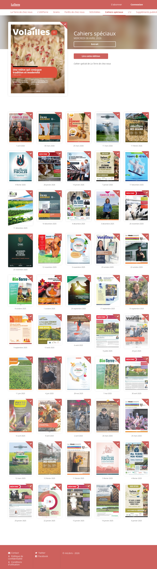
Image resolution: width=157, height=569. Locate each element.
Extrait (94, 44)
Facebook (41, 556)
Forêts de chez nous (74, 12)
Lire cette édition (91, 56)
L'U (129, 12)
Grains (56, 12)
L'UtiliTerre (42, 12)
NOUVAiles (94, 12)
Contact (13, 553)
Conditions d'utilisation (15, 563)
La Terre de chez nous (22, 12)
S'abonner (116, 4)
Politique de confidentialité (15, 557)
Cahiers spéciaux (114, 12)
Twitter (40, 553)
